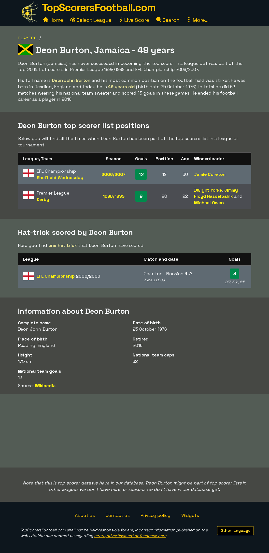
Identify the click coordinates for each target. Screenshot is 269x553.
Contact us (118, 515)
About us (85, 515)
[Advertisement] (134, 430)
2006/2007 (113, 174)
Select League (90, 20)
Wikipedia (45, 385)
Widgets (190, 515)
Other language (235, 530)
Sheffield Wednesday (60, 177)
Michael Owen (209, 202)
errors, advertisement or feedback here (130, 535)
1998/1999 (114, 196)
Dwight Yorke (208, 190)
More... (197, 20)
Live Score (133, 20)
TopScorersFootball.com (99, 7)
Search (167, 20)
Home (53, 20)
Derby (43, 199)
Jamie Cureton (210, 174)
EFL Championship (68, 276)
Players (27, 38)
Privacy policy (155, 515)
